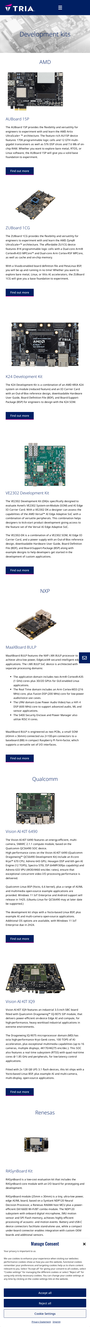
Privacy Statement (41, 1321)
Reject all (45, 1303)
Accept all (45, 1293)
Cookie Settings (45, 1313)
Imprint (56, 1321)
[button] (84, 1244)
